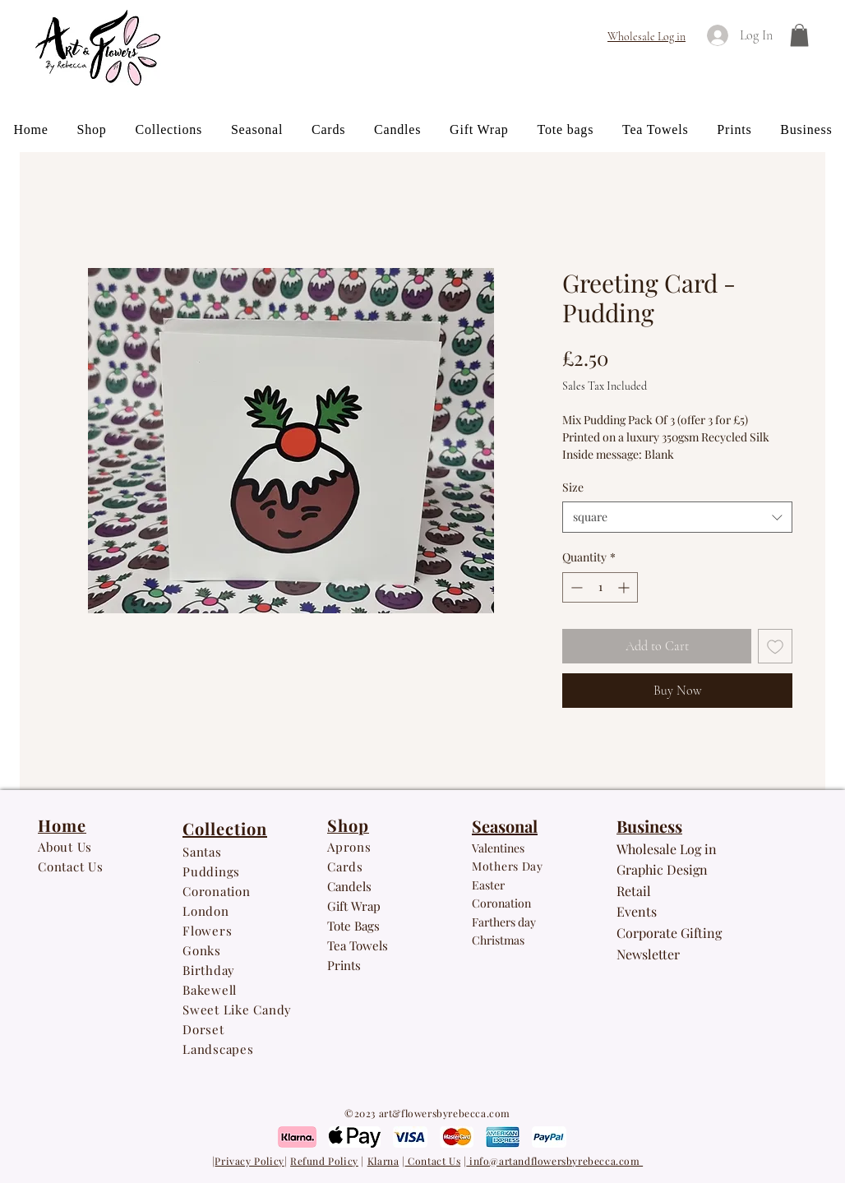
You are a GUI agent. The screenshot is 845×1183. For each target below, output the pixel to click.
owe (367, 945)
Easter (488, 885)
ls (383, 945)
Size (573, 487)
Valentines (498, 848)
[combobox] (677, 517)
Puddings (213, 871)
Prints (344, 965)
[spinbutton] (600, 587)
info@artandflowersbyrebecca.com (554, 1160)
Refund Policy (324, 1160)
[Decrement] (575, 587)
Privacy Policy (249, 1160)
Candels (349, 886)
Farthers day (504, 922)
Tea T (341, 945)
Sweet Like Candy (237, 1009)
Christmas (498, 940)
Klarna (383, 1160)
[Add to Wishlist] (775, 646)
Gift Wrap (354, 906)
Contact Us (433, 1160)
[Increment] (625, 587)
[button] (799, 35)
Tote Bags (353, 925)
